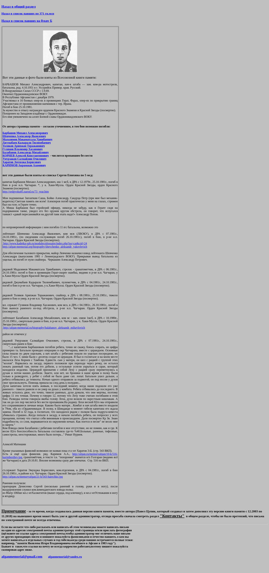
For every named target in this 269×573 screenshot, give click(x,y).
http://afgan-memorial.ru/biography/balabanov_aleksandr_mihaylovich (44, 327)
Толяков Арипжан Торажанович (24, 145)
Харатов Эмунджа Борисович (22, 162)
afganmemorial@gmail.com (21, 556)
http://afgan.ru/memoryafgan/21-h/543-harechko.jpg (33, 476)
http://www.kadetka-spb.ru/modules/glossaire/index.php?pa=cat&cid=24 (45, 243)
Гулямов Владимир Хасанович (22, 149)
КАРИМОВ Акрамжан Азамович (24, 165)
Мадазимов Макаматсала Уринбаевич (27, 139)
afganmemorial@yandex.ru (65, 556)
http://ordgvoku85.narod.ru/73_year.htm (26, 191)
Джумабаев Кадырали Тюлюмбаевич (27, 142)
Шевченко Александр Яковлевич (24, 136)
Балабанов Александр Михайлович (26, 152)
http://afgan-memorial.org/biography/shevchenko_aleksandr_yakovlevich (45, 246)
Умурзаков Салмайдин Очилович (24, 158)
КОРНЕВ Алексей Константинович (26, 155)
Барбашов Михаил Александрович (25, 132)
